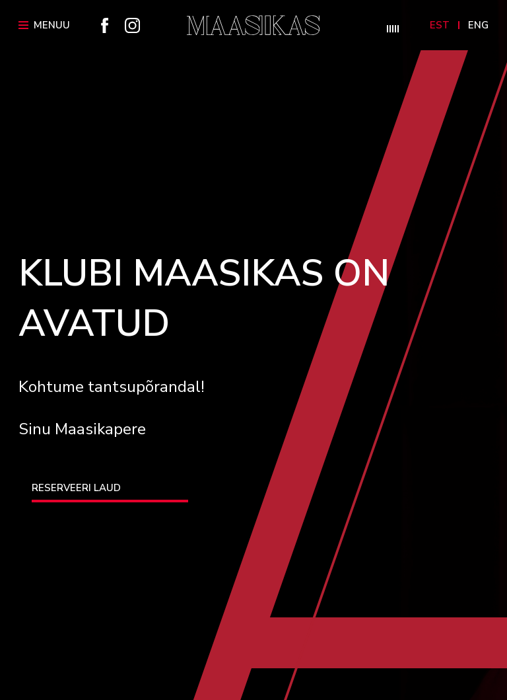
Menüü (44, 25)
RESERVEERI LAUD (76, 487)
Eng (478, 25)
